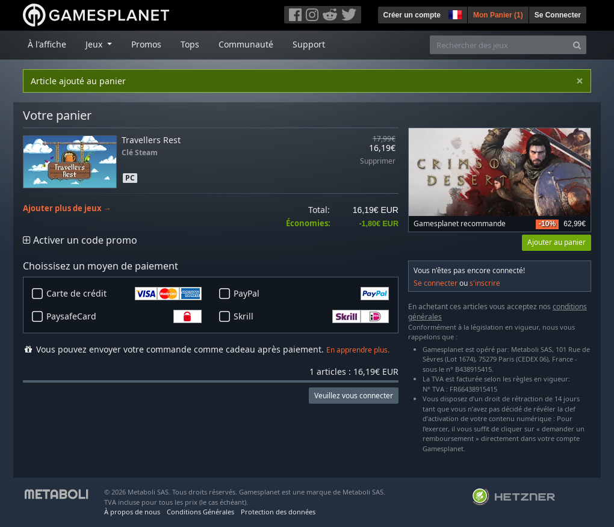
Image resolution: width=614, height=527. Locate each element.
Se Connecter (558, 15)
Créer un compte (412, 15)
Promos (146, 44)
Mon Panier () (498, 15)
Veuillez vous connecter (353, 395)
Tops (190, 44)
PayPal (311, 293)
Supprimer (377, 161)
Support (309, 44)
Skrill (311, 316)
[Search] (577, 44)
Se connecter (435, 283)
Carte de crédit (124, 293)
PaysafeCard (124, 316)
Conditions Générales (200, 511)
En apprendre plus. (357, 349)
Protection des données (278, 511)
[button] (454, 13)
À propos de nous (132, 511)
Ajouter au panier (556, 242)
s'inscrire (485, 283)
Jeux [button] (95, 44)
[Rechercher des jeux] (499, 44)
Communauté (246, 44)
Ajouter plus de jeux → (67, 208)
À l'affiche (47, 44)
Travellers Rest (151, 140)
